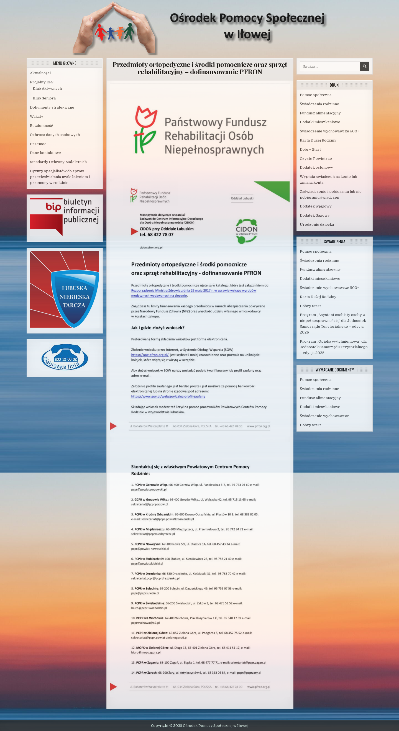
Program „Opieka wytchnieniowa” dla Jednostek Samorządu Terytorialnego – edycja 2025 (334, 347)
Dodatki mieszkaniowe (320, 122)
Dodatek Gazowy (315, 215)
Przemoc (38, 144)
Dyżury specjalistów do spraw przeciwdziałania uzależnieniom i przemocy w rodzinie (60, 177)
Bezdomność (41, 126)
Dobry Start (310, 149)
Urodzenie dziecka (317, 224)
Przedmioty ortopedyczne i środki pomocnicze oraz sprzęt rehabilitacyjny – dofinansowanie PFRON (199, 68)
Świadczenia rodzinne (319, 104)
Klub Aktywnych (47, 88)
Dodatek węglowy (316, 206)
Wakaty (36, 116)
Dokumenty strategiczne (52, 107)
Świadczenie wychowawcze (324, 416)
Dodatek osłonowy (316, 167)
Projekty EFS (41, 82)
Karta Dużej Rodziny (318, 140)
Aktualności (40, 73)
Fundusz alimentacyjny (320, 113)
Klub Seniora (44, 98)
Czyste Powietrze (316, 159)
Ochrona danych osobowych (55, 135)
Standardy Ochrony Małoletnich (58, 162)
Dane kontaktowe (45, 153)
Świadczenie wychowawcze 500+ (329, 131)
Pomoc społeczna (315, 95)
